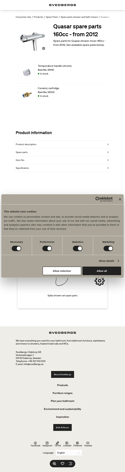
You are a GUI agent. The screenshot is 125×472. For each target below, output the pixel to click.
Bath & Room (62, 427)
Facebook (35, 444)
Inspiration (62, 416)
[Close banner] (120, 199)
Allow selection (62, 270)
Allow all (102, 270)
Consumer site (23, 16)
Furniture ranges (63, 393)
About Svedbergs (62, 374)
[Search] (54, 464)
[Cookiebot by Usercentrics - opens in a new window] (98, 199)
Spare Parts (52, 16)
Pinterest (77, 444)
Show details (106, 260)
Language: (48, 452)
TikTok (57, 444)
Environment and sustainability (62, 409)
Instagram (47, 444)
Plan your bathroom (62, 401)
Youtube (88, 444)
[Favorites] (62, 464)
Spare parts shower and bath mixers (79, 16)
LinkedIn (67, 444)
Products (38, 16)
